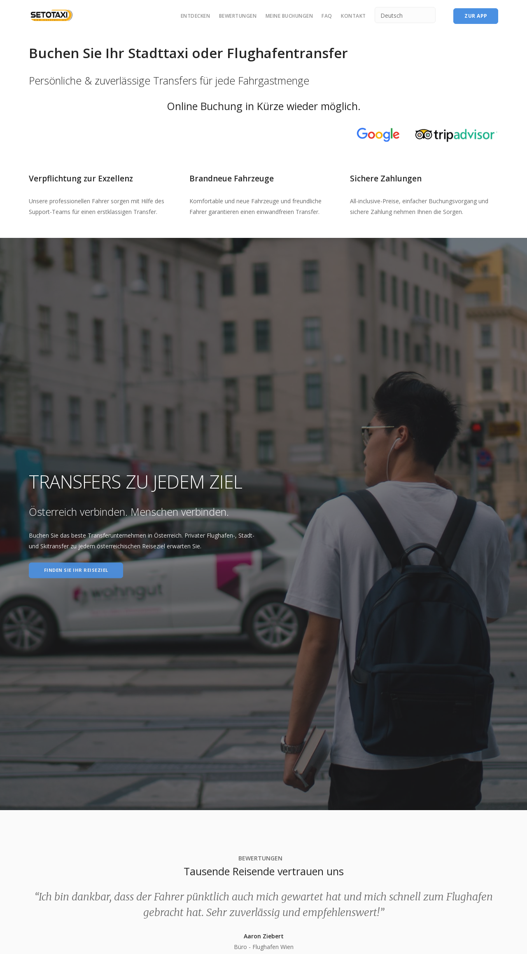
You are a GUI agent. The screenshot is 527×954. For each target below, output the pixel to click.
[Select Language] (405, 15)
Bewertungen (238, 15)
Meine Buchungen (289, 15)
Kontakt (353, 15)
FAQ (327, 15)
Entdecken (195, 15)
